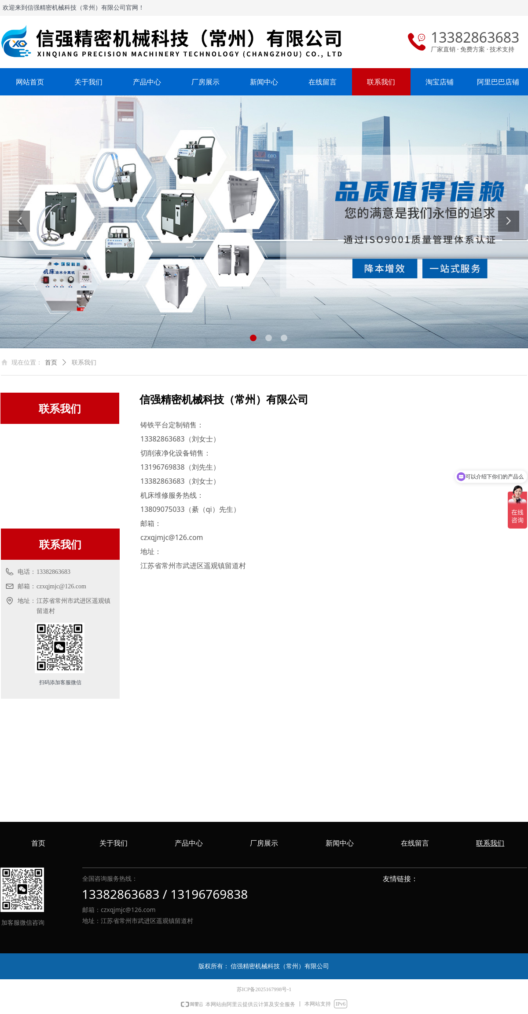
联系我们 (84, 362)
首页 (51, 362)
